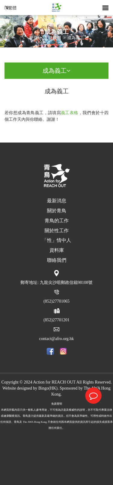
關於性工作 (57, 230)
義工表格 (69, 113)
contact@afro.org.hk (56, 338)
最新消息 (56, 200)
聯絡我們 (56, 260)
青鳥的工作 (57, 220)
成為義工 (75, 38)
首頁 (33, 38)
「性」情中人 (56, 240)
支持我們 (52, 38)
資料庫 (56, 250)
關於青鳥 (56, 210)
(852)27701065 (56, 301)
